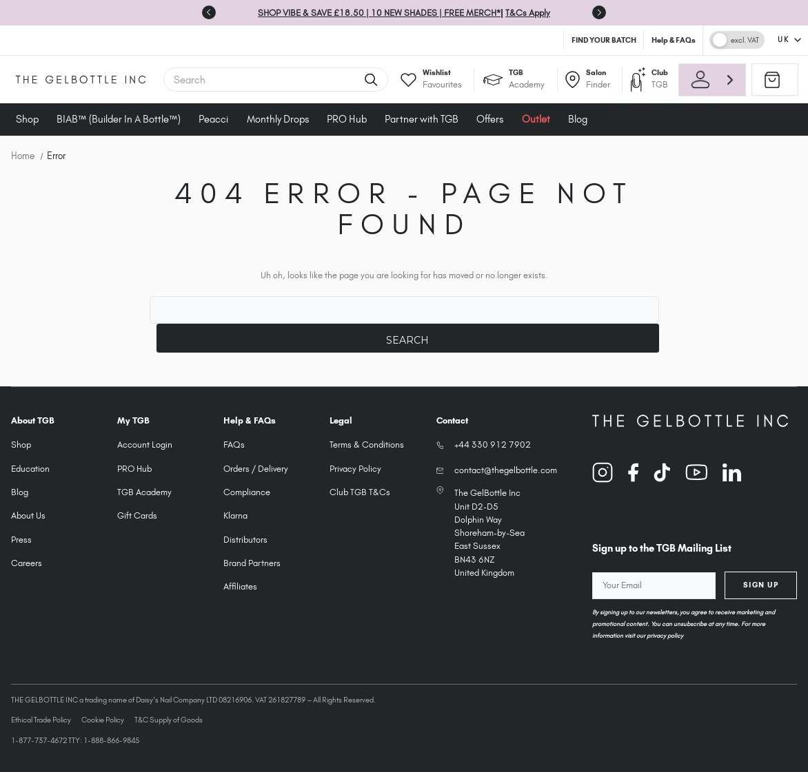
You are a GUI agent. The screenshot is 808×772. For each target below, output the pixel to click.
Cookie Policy (102, 719)
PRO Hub (347, 119)
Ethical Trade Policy (41, 719)
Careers (26, 563)
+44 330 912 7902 (492, 444)
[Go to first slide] (599, 12)
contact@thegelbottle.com (505, 470)
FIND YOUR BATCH (604, 40)
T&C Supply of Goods (168, 719)
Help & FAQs (674, 40)
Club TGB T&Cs (360, 492)
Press (21, 539)
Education (30, 468)
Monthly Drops (278, 119)
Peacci (213, 119)
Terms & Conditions (367, 444)
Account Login (144, 444)
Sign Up (761, 585)
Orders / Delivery (255, 468)
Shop (27, 119)
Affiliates (240, 586)
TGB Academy (144, 492)
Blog (577, 119)
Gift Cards (137, 515)
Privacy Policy (355, 468)
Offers (489, 119)
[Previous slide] (209, 12)
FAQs (234, 444)
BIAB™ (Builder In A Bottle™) (119, 119)
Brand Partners (252, 563)
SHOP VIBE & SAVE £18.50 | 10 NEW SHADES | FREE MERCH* (379, 13)
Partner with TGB (421, 119)
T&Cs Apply (527, 13)
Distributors (245, 539)
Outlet (536, 119)
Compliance (246, 492)
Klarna (235, 515)
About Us (28, 515)
